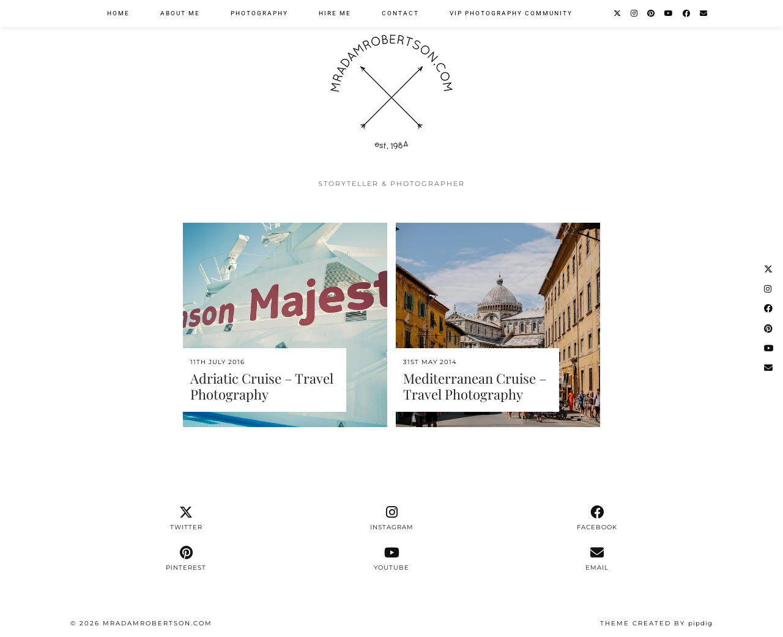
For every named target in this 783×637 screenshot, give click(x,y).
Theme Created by (656, 623)
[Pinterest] (651, 13)
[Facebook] (687, 13)
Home (118, 13)
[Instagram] (635, 13)
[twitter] (186, 518)
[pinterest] (186, 559)
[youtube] (391, 559)
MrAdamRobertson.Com (157, 623)
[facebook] (597, 518)
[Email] (704, 13)
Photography (259, 13)
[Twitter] (618, 13)
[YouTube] (669, 13)
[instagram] (391, 518)
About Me (180, 13)
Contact (400, 13)
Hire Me (335, 13)
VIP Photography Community (511, 13)
